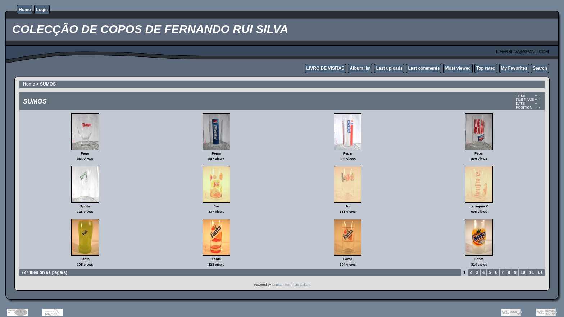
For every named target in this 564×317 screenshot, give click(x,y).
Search (540, 68)
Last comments (424, 68)
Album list (360, 68)
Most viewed (457, 68)
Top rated (486, 68)
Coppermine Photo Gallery (291, 284)
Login (42, 9)
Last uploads (389, 68)
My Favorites (514, 68)
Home (25, 9)
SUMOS (48, 84)
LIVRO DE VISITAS (325, 68)
